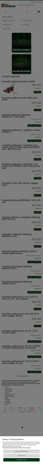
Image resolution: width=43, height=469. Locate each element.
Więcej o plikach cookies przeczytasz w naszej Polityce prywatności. (16, 447)
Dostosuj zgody (21, 455)
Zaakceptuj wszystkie (22, 459)
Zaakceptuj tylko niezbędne (21, 451)
